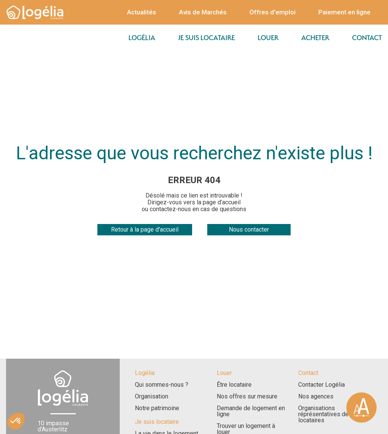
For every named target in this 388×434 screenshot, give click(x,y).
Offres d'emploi (272, 12)
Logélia (141, 38)
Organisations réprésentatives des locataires (325, 414)
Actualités (141, 12)
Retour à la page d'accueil (144, 229)
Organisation (151, 397)
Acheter (315, 38)
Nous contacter (249, 229)
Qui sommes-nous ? (161, 385)
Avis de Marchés (203, 12)
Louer (268, 38)
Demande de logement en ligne (251, 411)
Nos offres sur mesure (247, 397)
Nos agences (315, 397)
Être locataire (234, 385)
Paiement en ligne (344, 12)
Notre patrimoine (157, 408)
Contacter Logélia (321, 385)
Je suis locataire (206, 38)
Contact (367, 38)
